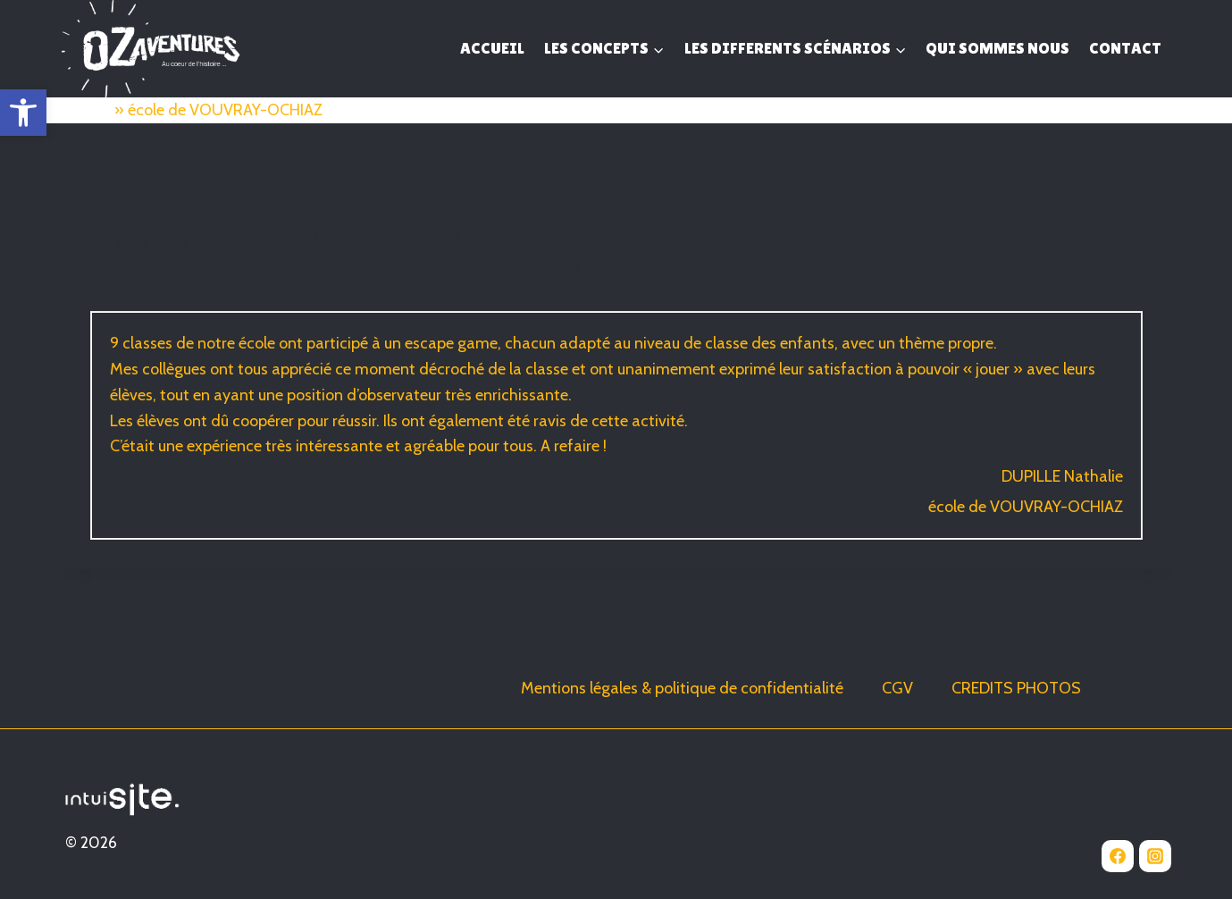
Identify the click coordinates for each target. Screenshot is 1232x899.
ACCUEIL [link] (492, 47)
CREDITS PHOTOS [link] (1016, 688)
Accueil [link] (86, 110)
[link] (23, 112)
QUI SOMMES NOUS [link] (997, 47)
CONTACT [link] (1125, 47)
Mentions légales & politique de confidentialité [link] (682, 688)
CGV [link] (897, 688)
